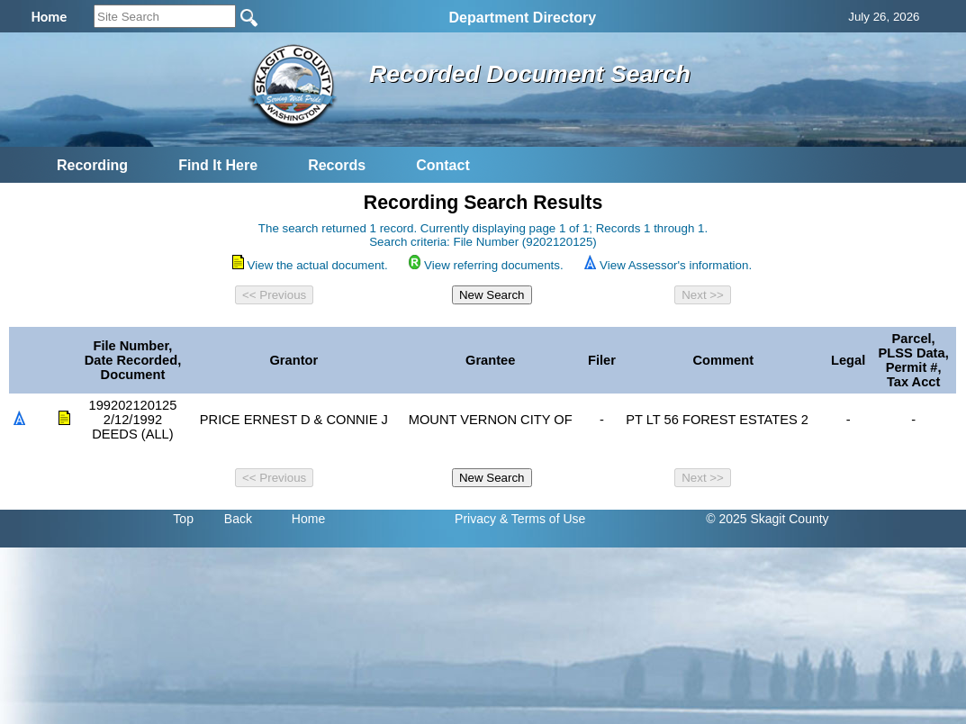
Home (308, 518)
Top (183, 518)
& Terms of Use (542, 518)
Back (238, 518)
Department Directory (523, 17)
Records (337, 165)
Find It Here (217, 165)
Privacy (475, 518)
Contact (443, 165)
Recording (92, 165)
